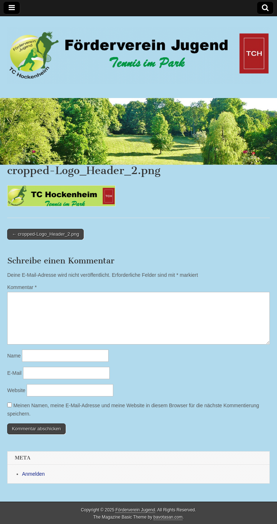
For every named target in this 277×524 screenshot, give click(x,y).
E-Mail (14, 373)
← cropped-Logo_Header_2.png (45, 234)
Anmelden (33, 474)
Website (16, 390)
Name (14, 356)
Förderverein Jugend (135, 509)
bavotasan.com (168, 517)
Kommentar (22, 287)
